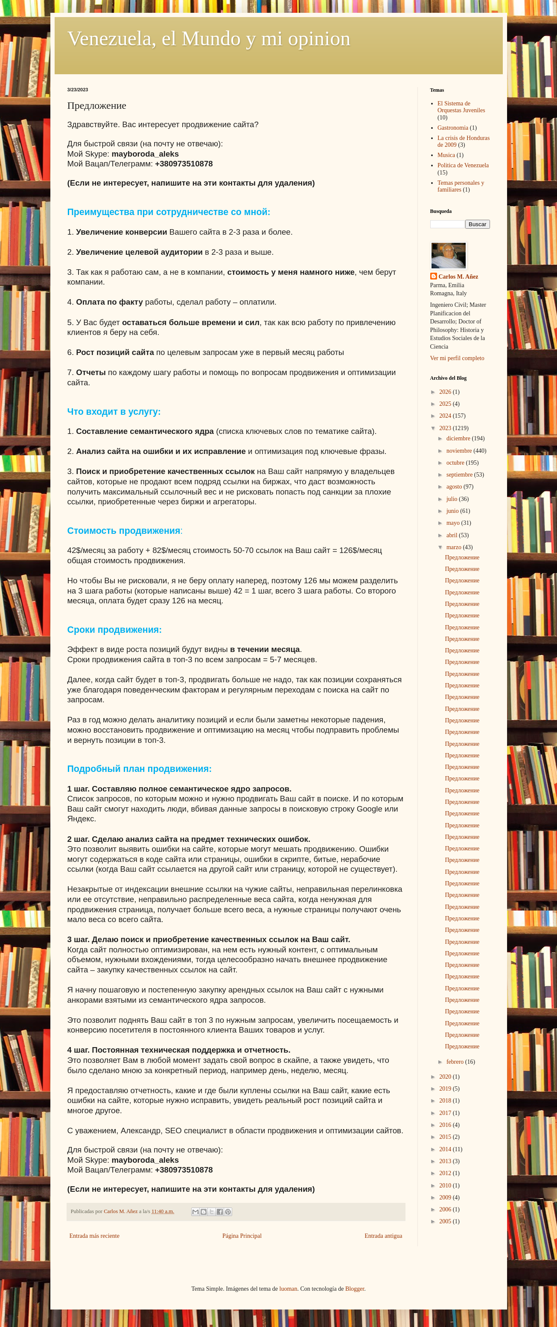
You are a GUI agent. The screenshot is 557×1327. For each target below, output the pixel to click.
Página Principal (242, 1236)
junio (453, 511)
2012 (446, 1173)
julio (452, 499)
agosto (455, 486)
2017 (446, 1113)
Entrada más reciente (95, 1236)
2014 (446, 1149)
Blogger (354, 1289)
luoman (288, 1289)
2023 (446, 428)
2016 (446, 1125)
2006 (446, 1209)
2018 (446, 1100)
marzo (454, 547)
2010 (446, 1185)
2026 (446, 392)
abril (452, 535)
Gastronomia (452, 128)
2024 (446, 416)
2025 (446, 404)
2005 (446, 1221)
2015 (446, 1137)
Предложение (462, 557)
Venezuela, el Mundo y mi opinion (209, 38)
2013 (446, 1161)
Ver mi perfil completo (457, 358)
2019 (446, 1088)
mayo (453, 523)
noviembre (459, 451)
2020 (446, 1077)
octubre (456, 463)
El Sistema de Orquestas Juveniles (461, 107)
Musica (446, 155)
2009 (446, 1197)
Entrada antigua (383, 1236)
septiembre (460, 474)
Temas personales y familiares (460, 186)
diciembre (459, 438)
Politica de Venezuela (463, 165)
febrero (455, 1062)
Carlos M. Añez (458, 277)
